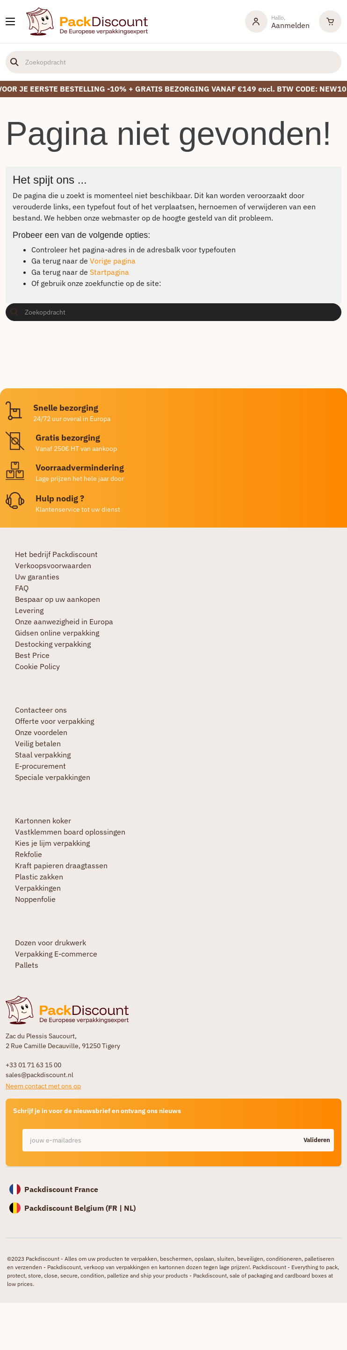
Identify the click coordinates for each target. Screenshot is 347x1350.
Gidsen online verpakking (57, 632)
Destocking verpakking (53, 644)
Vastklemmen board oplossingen (70, 831)
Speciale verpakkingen (52, 777)
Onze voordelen (41, 732)
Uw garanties (37, 576)
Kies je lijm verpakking (52, 843)
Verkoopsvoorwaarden (53, 565)
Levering (29, 610)
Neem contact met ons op (43, 1086)
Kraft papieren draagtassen (61, 865)
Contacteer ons (41, 709)
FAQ (22, 588)
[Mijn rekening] (277, 21)
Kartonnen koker (43, 820)
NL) (130, 1208)
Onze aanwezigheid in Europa (64, 621)
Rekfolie (28, 854)
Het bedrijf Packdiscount (56, 554)
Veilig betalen (38, 743)
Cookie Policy (37, 666)
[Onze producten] (10, 21)
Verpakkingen (38, 888)
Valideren (317, 1140)
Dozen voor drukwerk (50, 942)
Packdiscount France (61, 1189)
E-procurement (40, 766)
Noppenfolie (35, 899)
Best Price (32, 655)
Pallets (26, 965)
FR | (116, 1208)
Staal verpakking (43, 754)
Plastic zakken (39, 876)
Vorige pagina (113, 260)
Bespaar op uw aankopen (57, 599)
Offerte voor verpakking (54, 721)
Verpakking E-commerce (56, 953)
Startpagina (109, 272)
